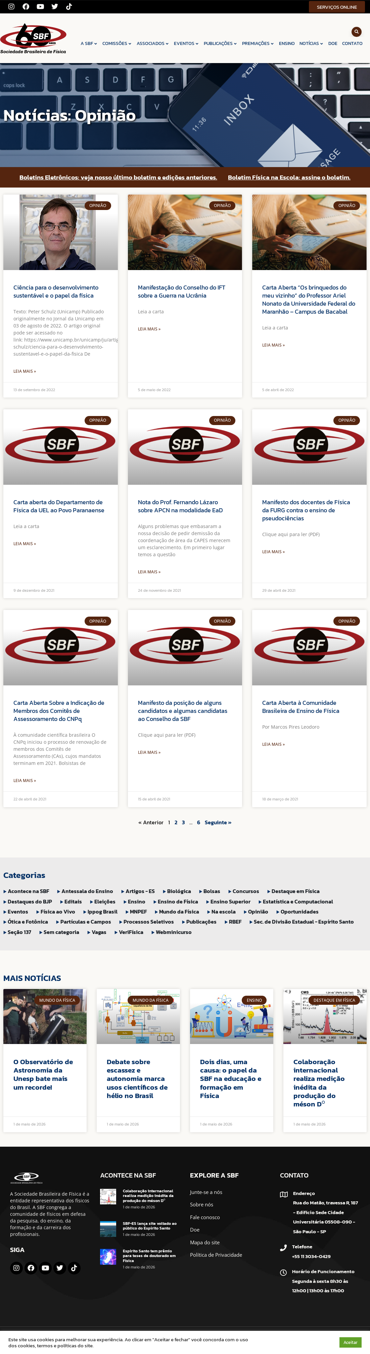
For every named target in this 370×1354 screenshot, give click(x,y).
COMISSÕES (117, 43)
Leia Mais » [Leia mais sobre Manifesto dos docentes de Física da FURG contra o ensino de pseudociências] (273, 552)
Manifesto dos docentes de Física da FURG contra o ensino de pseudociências (306, 510)
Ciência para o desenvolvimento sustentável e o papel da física (55, 291)
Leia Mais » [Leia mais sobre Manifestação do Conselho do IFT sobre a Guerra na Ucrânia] (149, 329)
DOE (332, 43)
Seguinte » (218, 822)
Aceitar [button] (350, 1342)
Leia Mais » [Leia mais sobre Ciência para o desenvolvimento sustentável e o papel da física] (24, 371)
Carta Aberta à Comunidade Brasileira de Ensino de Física (300, 706)
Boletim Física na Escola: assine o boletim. (289, 177)
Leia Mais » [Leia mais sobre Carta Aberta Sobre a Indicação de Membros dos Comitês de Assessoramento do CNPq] (24, 780)
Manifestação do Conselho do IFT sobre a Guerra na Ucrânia (181, 291)
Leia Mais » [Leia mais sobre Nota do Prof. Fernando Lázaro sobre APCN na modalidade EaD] (149, 572)
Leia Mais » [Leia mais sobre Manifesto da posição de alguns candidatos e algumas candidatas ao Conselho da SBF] (149, 752)
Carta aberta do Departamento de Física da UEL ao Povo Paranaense (58, 506)
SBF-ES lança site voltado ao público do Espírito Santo (150, 1225)
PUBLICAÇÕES (220, 43)
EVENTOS (186, 43)
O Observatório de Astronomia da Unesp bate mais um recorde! (43, 1074)
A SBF (89, 43)
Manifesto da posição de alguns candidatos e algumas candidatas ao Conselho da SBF (182, 710)
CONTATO (352, 43)
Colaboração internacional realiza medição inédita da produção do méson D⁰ (319, 1082)
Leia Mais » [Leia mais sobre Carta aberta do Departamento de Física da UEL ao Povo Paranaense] (24, 543)
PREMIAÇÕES (258, 43)
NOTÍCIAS (311, 43)
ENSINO (287, 43)
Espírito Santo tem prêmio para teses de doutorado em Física (149, 1256)
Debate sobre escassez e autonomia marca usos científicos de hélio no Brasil (137, 1078)
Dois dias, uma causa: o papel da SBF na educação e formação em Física (230, 1078)
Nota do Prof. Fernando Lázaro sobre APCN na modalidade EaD (180, 506)
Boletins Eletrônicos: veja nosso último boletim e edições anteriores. (118, 177)
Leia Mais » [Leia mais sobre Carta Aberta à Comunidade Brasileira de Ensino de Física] (273, 744)
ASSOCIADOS (153, 43)
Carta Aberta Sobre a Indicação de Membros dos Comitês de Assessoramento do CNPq (58, 710)
